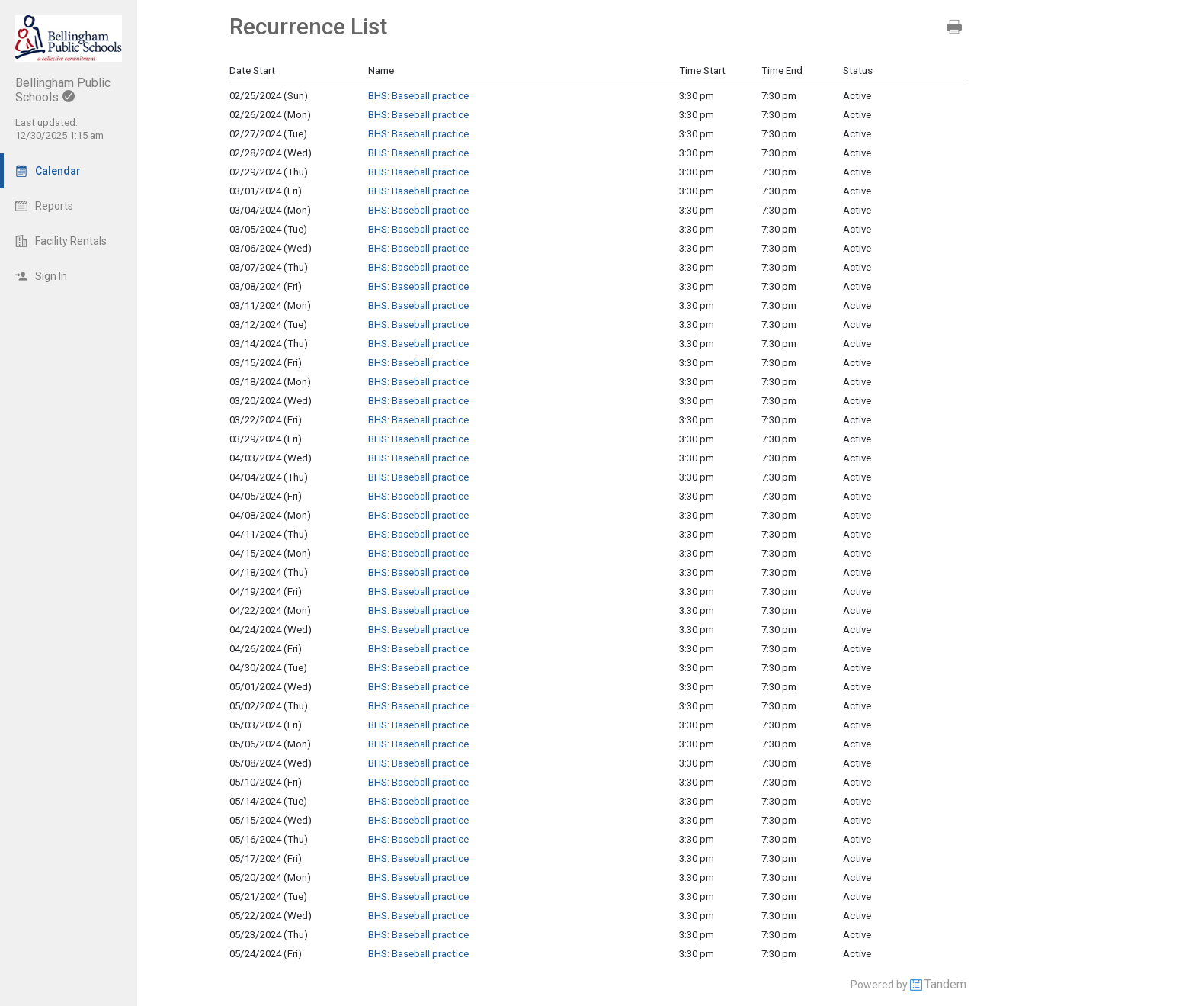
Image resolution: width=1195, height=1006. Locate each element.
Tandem (945, 984)
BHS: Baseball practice (418, 95)
